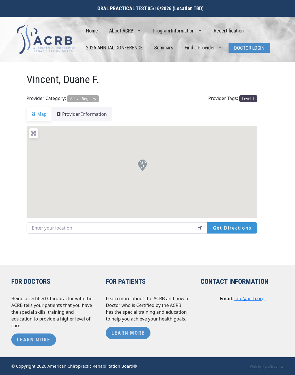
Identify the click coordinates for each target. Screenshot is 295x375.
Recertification (229, 31)
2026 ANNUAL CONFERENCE (114, 48)
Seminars (163, 48)
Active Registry (83, 98)
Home (92, 31)
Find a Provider (207, 47)
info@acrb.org (249, 298)
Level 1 (248, 98)
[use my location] (200, 228)
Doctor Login (249, 48)
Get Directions (232, 228)
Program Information (180, 30)
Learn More (33, 340)
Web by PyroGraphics (267, 366)
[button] (142, 165)
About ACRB (128, 30)
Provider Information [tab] (85, 114)
